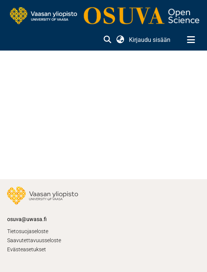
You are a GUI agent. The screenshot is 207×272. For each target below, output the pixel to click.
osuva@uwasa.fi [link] (27, 219)
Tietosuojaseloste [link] (27, 231)
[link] (103, 16)
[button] (107, 40)
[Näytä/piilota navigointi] (190, 40)
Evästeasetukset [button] (26, 249)
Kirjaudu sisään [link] (150, 39)
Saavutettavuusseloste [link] (34, 240)
